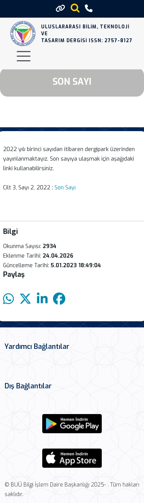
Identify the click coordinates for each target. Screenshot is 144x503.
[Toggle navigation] (23, 56)
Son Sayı (66, 187)
